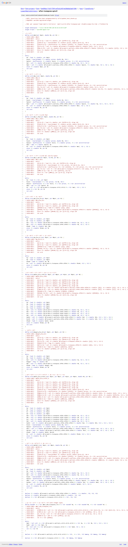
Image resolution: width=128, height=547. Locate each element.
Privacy (15, 544)
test (81, 9)
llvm (22, 9)
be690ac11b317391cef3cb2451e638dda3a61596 (58, 9)
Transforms (88, 9)
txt (121, 544)
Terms (20, 544)
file (57, 15)
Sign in (124, 3)
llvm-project (30, 9)
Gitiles (10, 544)
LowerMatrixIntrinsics (29, 11)
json (124, 544)
